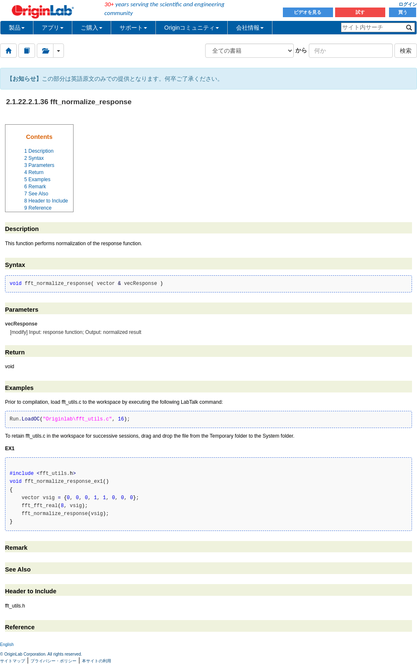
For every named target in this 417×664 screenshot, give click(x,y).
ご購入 (91, 27)
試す (360, 12)
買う (402, 12)
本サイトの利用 (96, 661)
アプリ (53, 27)
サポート (133, 27)
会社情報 (250, 27)
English (7, 644)
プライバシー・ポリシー (53, 661)
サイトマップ (12, 661)
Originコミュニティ (191, 27)
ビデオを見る (308, 12)
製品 (17, 27)
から (301, 50)
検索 (406, 50)
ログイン (408, 4)
